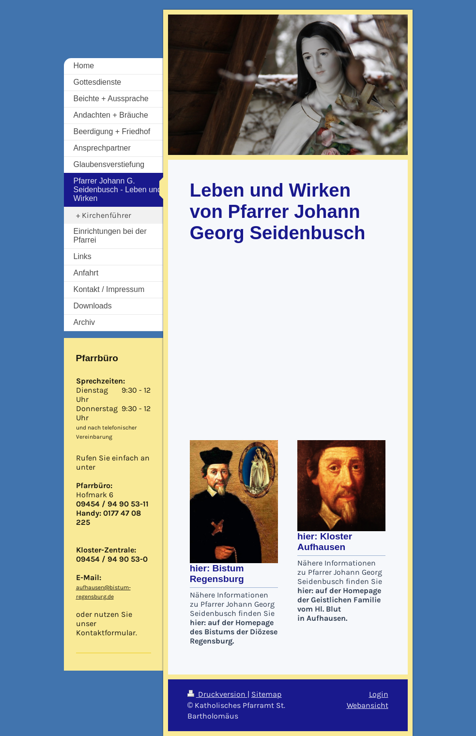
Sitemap (266, 694)
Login (378, 694)
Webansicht (367, 705)
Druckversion (217, 694)
